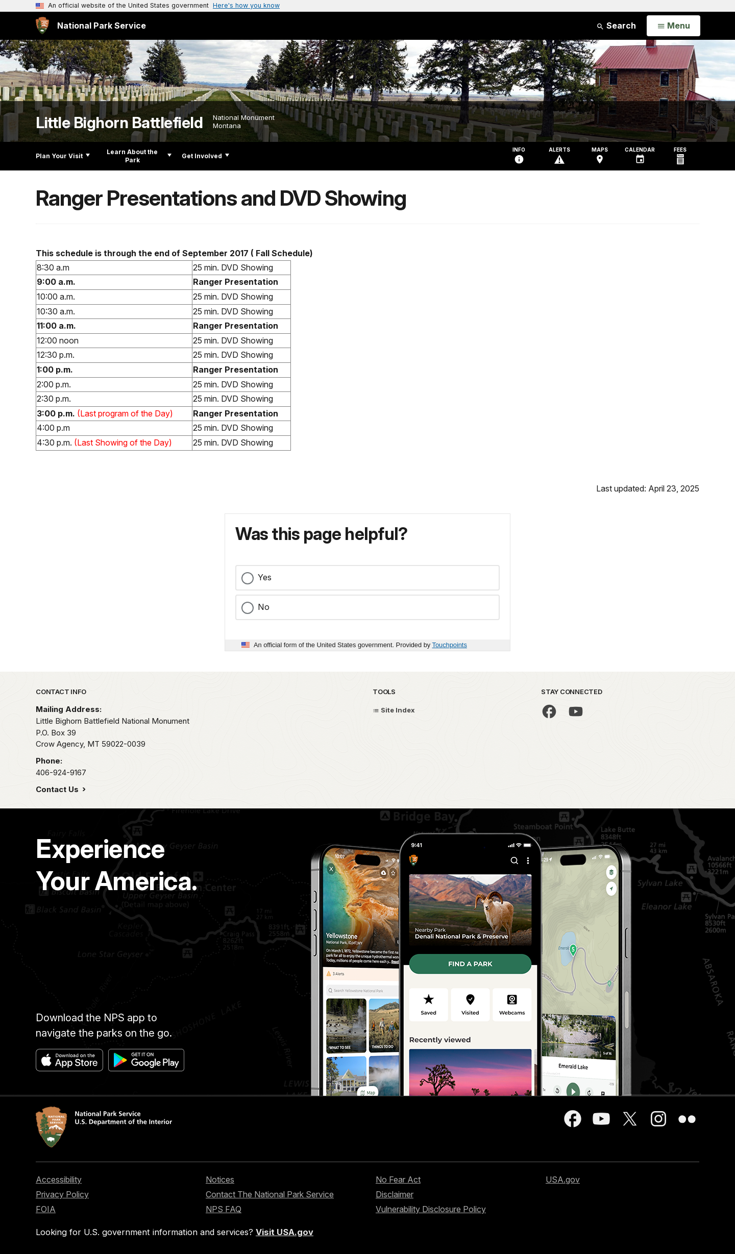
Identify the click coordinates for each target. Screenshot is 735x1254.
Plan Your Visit (63, 156)
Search (616, 25)
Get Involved (205, 156)
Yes (265, 577)
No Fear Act (398, 1179)
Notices (220, 1179)
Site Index (394, 710)
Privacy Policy (62, 1194)
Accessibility (59, 1179)
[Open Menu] (673, 26)
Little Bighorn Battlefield (119, 123)
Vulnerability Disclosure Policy (431, 1209)
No (264, 607)
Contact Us (58, 789)
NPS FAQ (223, 1209)
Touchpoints (449, 645)
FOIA (46, 1209)
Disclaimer (394, 1194)
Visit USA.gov (284, 1232)
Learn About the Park (139, 156)
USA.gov (563, 1179)
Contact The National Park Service (270, 1194)
